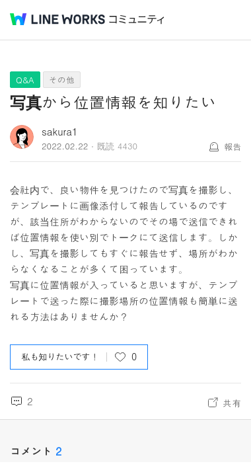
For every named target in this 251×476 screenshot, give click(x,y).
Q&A (25, 79)
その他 (62, 79)
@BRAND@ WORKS (57, 19)
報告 (232, 146)
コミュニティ (136, 19)
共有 (232, 402)
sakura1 (60, 131)
